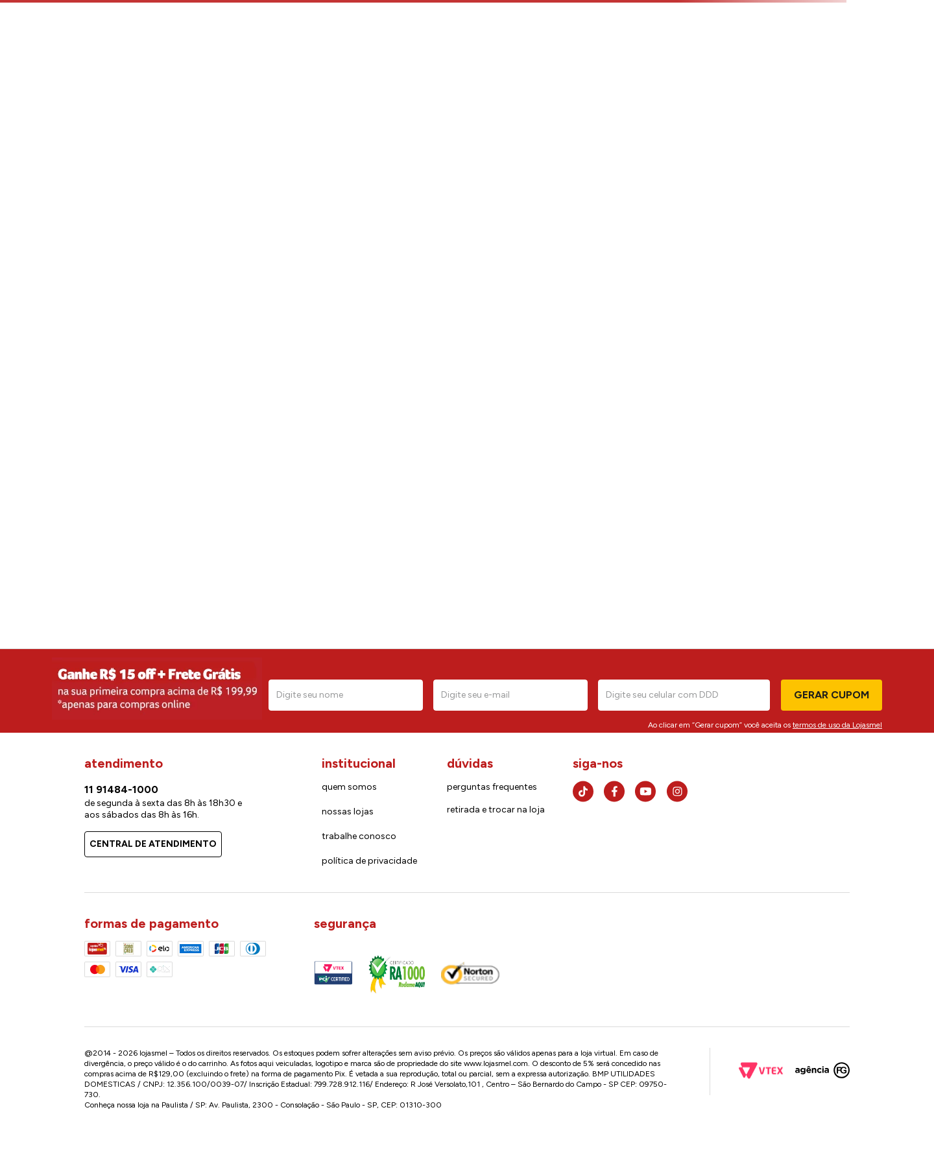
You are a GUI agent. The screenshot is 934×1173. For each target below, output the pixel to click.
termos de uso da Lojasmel (837, 724)
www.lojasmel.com (496, 1063)
